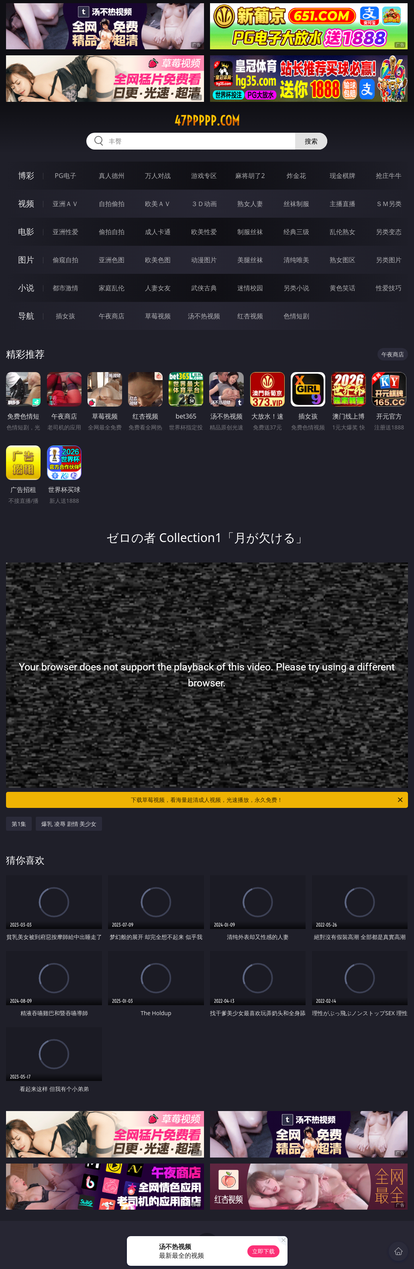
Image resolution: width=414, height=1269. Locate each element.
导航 (26, 315)
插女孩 (65, 316)
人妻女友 (158, 287)
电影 (26, 231)
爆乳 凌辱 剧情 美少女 (68, 824)
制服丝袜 (250, 231)
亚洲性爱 (65, 231)
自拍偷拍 (111, 203)
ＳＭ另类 (389, 203)
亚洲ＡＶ (65, 203)
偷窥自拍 (65, 259)
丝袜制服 (296, 203)
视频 (26, 203)
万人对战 (158, 175)
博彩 (26, 175)
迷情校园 (250, 287)
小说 (26, 287)
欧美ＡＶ (158, 203)
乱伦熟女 (342, 231)
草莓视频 (158, 316)
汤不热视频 (204, 316)
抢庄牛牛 (389, 175)
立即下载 (263, 1251)
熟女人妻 (250, 203)
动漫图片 (204, 259)
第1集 (19, 824)
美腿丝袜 (250, 259)
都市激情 (65, 287)
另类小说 (296, 287)
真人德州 (111, 175)
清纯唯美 (296, 259)
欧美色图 (158, 259)
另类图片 (389, 259)
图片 (26, 259)
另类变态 (389, 231)
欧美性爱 (204, 231)
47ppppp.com (207, 121)
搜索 (311, 141)
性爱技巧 (389, 287)
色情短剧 (296, 316)
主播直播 (342, 203)
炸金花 (296, 175)
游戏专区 (204, 175)
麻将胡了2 (250, 175)
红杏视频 (250, 316)
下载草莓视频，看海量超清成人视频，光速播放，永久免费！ (267, 800)
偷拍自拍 (111, 231)
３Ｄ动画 (204, 203)
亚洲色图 (111, 259)
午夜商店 (111, 316)
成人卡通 (158, 231)
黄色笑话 (342, 287)
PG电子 (65, 175)
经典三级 (296, 231)
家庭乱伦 (111, 287)
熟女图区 (342, 259)
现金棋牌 (342, 175)
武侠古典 (204, 287)
